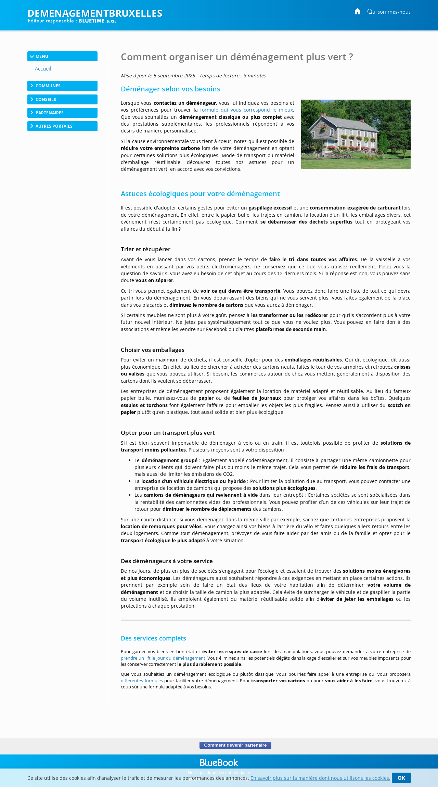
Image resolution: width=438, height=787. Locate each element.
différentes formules (142, 680)
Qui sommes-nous (389, 12)
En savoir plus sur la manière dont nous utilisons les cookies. (320, 778)
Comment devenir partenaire (235, 745)
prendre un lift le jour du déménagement (163, 658)
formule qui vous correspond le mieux (246, 109)
